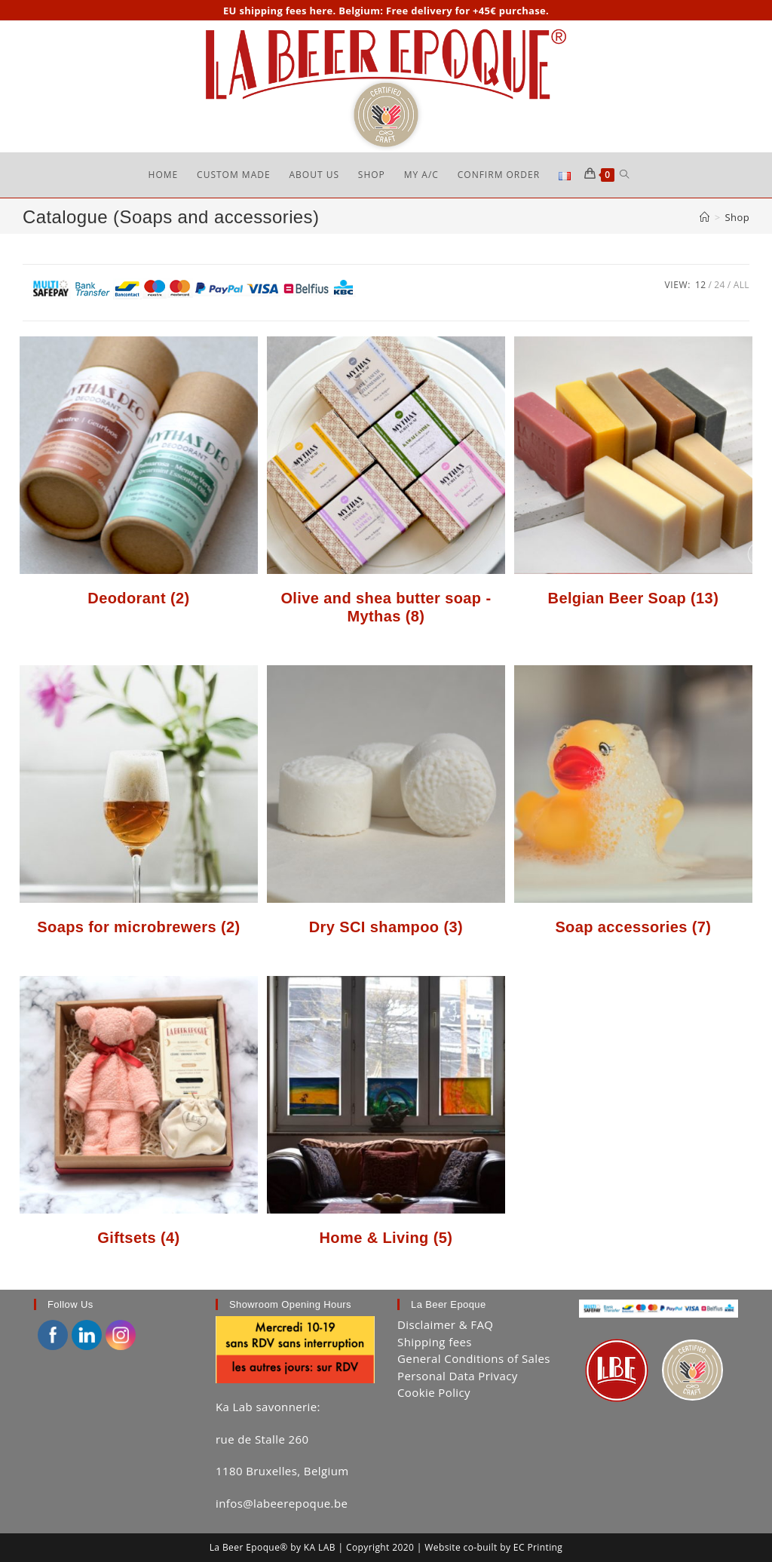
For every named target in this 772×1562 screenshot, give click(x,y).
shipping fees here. (287, 10)
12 (700, 284)
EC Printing (537, 1547)
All (741, 284)
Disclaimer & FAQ (445, 1325)
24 (719, 284)
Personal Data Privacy (457, 1375)
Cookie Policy (433, 1393)
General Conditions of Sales (473, 1359)
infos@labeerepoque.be (282, 1503)
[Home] (704, 218)
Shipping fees (434, 1341)
